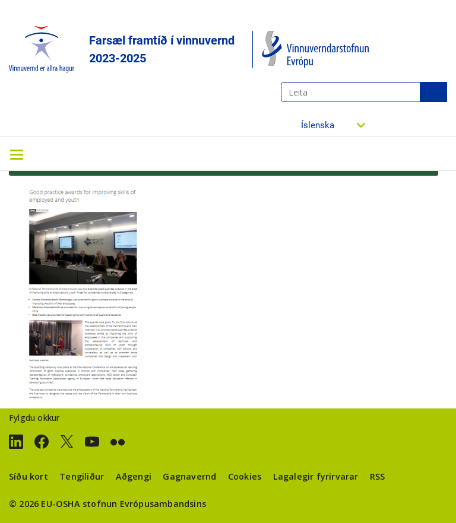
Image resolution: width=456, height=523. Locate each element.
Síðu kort (28, 476)
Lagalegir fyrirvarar (316, 476)
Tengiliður (81, 476)
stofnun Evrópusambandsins (144, 503)
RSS (377, 476)
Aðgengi (133, 476)
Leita (433, 92)
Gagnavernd (189, 476)
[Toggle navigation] (16, 153)
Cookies (244, 476)
